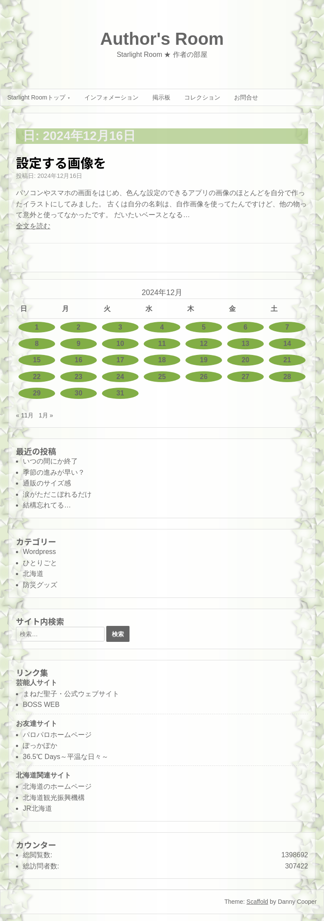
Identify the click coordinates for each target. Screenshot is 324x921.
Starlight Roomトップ (36, 97)
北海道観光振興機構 (54, 797)
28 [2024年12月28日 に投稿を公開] (287, 376)
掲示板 (161, 97)
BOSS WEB (41, 704)
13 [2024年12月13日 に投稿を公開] (246, 343)
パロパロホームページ (57, 734)
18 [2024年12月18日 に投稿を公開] (162, 360)
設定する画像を (61, 162)
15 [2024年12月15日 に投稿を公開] (37, 360)
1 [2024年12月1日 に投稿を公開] (37, 327)
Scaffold (257, 901)
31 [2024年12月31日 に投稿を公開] (120, 393)
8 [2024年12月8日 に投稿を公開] (37, 343)
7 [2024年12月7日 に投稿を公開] (287, 327)
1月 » (46, 415)
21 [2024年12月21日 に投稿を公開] (287, 360)
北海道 (33, 573)
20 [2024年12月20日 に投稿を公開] (246, 360)
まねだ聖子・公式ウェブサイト (71, 693)
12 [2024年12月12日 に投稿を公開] (204, 343)
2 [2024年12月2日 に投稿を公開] (78, 327)
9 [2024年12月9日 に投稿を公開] (78, 343)
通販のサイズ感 (47, 483)
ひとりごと (40, 562)
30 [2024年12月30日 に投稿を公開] (79, 393)
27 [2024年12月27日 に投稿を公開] (246, 376)
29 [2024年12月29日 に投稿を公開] (37, 393)
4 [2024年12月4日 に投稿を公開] (162, 327)
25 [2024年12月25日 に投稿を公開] (162, 376)
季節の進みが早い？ (54, 472)
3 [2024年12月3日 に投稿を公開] (120, 327)
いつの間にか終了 (50, 461)
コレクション (202, 97)
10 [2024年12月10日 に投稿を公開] (120, 343)
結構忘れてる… (47, 505)
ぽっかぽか (40, 745)
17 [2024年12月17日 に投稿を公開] (120, 360)
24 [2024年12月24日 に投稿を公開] (120, 376)
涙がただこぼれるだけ (57, 494)
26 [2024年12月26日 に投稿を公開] (204, 376)
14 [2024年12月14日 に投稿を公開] (287, 343)
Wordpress (39, 551)
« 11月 (25, 415)
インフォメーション (111, 97)
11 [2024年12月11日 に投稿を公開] (162, 343)
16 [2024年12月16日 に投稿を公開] (79, 360)
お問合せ (246, 97)
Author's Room (162, 38)
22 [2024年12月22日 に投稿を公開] (37, 376)
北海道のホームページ (57, 786)
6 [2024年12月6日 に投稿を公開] (245, 327)
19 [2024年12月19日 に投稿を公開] (204, 360)
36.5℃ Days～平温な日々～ (65, 756)
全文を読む (33, 226)
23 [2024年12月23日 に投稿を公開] (79, 376)
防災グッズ (40, 584)
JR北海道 (37, 808)
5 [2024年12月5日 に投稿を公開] (204, 327)
